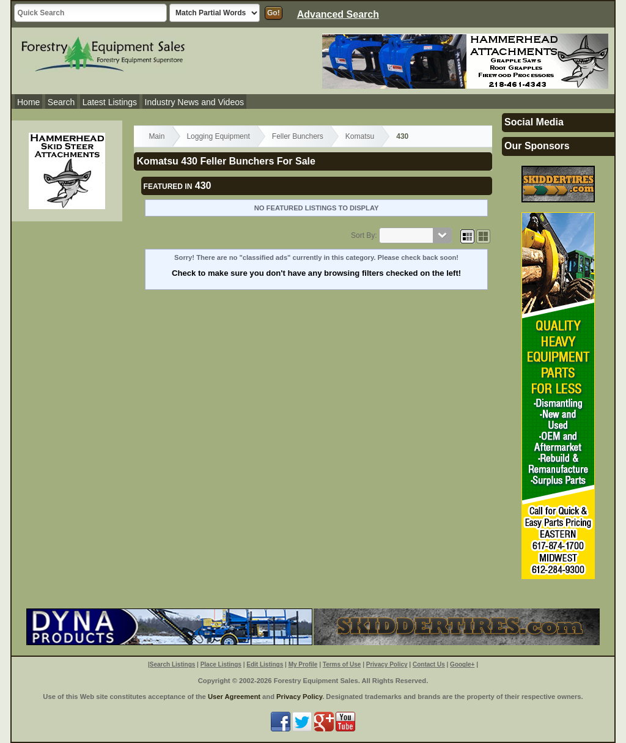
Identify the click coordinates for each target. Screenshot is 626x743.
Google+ (462, 664)
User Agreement (234, 696)
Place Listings (221, 664)
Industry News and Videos (194, 102)
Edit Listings (264, 664)
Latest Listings (110, 102)
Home (28, 102)
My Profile (303, 664)
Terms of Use (342, 664)
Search (61, 102)
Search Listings (172, 664)
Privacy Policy (387, 664)
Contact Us (429, 664)
